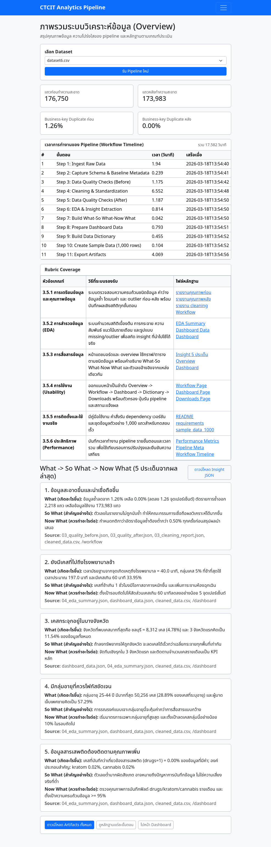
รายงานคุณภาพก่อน (193, 292)
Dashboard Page (193, 392)
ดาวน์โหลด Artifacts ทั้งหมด (69, 825)
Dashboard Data (192, 330)
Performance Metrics (197, 441)
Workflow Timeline (195, 454)
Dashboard (187, 337)
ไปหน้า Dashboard (156, 825)
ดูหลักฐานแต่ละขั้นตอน (116, 825)
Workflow (185, 312)
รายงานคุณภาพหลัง (193, 299)
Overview (185, 361)
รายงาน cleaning (192, 305)
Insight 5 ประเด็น (192, 354)
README (185, 416)
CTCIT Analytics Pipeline (72, 8)
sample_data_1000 (195, 430)
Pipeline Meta (190, 448)
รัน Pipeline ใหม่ (135, 71)
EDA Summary (190, 323)
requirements (190, 423)
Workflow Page (191, 385)
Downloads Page (193, 399)
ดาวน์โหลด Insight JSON (209, 472)
